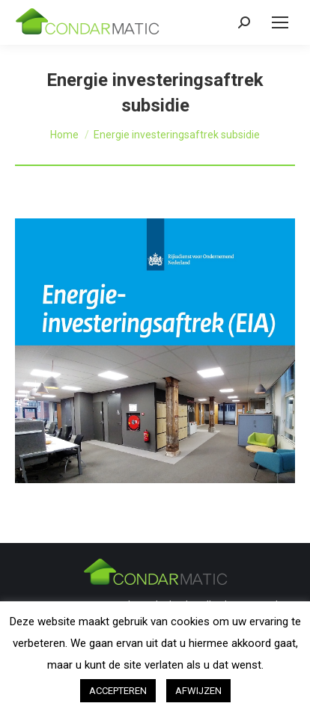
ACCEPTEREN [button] (118, 690)
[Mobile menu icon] (280, 22)
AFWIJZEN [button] (198, 690)
